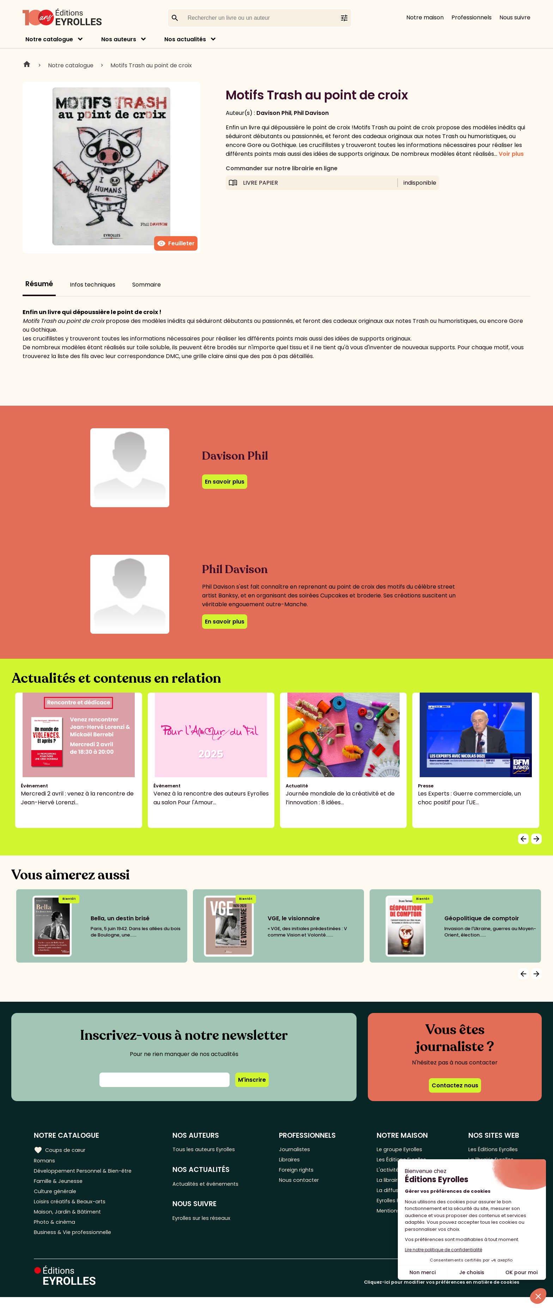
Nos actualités (185, 39)
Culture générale (57, 1196)
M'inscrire (252, 1080)
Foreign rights (303, 1173)
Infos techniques (92, 285)
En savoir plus (224, 482)
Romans (45, 1161)
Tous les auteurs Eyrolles (211, 1150)
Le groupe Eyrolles (400, 1150)
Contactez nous (455, 1085)
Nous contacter (305, 1184)
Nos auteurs (118, 39)
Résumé (39, 284)
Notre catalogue (49, 39)
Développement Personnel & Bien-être (88, 1173)
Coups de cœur (61, 1149)
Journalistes (300, 1150)
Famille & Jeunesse (60, 1184)
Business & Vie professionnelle (75, 1243)
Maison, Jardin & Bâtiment (70, 1219)
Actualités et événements (213, 1185)
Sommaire (146, 285)
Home (27, 65)
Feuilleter (176, 243)
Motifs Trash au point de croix (151, 65)
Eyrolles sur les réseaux (209, 1221)
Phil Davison (311, 113)
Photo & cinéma (56, 1231)
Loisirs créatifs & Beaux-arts (72, 1208)
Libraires (295, 1161)
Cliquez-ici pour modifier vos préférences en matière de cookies (441, 1293)
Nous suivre (514, 17)
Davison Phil (273, 113)
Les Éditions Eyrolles (492, 1150)
